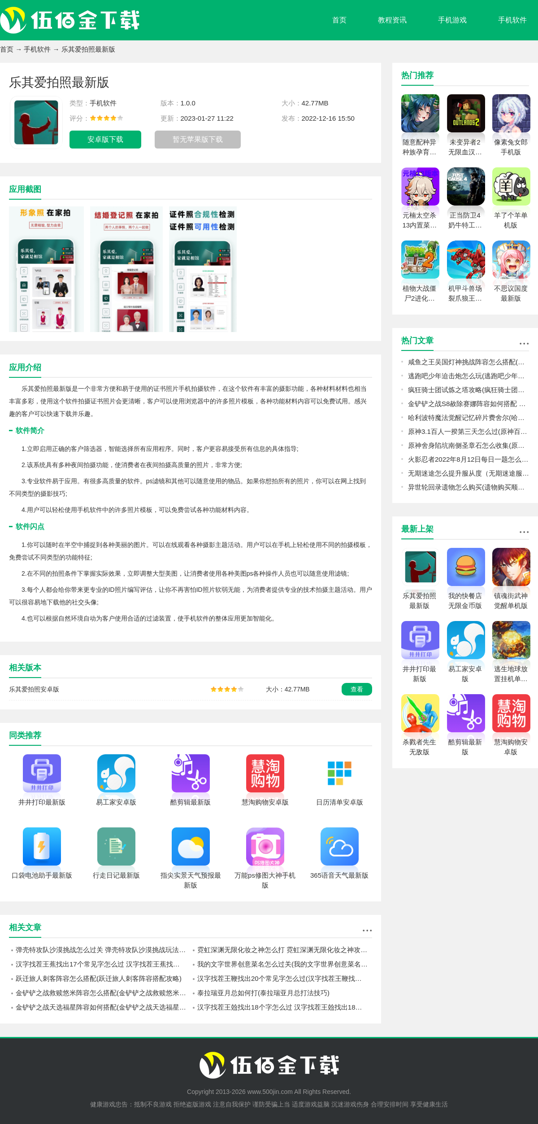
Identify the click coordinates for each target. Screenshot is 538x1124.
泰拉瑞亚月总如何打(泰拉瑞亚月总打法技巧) (263, 993)
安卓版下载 (105, 139)
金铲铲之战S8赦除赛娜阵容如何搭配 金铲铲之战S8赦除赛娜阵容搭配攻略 (468, 403)
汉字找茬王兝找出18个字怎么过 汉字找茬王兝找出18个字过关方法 (284, 1007)
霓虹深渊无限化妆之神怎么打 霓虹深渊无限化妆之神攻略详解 (284, 949)
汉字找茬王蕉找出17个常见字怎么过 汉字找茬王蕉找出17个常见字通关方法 (103, 964)
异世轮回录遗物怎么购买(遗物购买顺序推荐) (468, 487)
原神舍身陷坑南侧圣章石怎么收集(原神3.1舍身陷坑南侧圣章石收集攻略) (468, 445)
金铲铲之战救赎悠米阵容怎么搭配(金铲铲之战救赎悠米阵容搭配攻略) (103, 993)
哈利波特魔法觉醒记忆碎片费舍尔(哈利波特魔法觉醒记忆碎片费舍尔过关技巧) (468, 417)
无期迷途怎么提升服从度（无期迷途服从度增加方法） (468, 473)
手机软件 (512, 20)
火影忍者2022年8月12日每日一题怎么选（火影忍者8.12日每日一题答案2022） (468, 459)
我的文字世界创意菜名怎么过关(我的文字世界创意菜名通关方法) (284, 964)
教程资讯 (392, 20)
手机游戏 (452, 20)
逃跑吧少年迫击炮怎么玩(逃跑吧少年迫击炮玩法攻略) (468, 376)
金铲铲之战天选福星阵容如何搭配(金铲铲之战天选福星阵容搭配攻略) (103, 1007)
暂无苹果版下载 (198, 139)
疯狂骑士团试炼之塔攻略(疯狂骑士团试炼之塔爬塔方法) (468, 390)
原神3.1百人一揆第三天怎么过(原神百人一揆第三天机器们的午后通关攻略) (468, 431)
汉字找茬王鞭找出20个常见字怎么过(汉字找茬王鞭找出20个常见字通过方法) (284, 978)
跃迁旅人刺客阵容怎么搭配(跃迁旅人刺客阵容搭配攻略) (99, 978)
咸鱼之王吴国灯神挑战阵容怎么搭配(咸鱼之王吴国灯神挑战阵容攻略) (468, 362)
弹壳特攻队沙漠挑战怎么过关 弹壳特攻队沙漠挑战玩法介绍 (103, 949)
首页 (339, 20)
